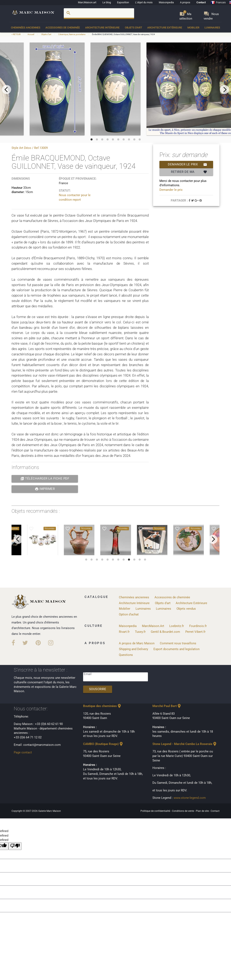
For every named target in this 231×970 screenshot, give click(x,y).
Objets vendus (186, 609)
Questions (126, 655)
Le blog (106, 2)
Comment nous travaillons (178, 643)
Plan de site (202, 811)
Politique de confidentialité (155, 811)
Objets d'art (133, 27)
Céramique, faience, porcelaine (72, 34)
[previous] (6, 89)
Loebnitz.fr (176, 626)
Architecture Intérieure (102, 27)
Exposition (123, 2)
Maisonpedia (166, 2)
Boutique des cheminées (102, 706)
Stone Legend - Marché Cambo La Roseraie (184, 744)
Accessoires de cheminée (62, 27)
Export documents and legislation (176, 649)
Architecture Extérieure (164, 27)
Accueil (31, 34)
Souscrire (97, 689)
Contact (201, 2)
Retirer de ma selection (189, 172)
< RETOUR (16, 34)
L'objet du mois (144, 2)
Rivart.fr (124, 632)
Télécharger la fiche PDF (44, 478)
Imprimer (45, 489)
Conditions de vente (183, 811)
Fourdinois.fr (198, 626)
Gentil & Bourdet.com (165, 632)
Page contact (23, 752)
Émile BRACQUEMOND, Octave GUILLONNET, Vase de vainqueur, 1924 (123, 34)
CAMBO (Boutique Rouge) (103, 744)
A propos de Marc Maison (136, 643)
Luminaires (212, 27)
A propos (185, 2)
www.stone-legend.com (190, 798)
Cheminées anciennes (25, 27)
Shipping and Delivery (133, 649)
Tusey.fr (140, 632)
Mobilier (193, 27)
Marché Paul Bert (167, 706)
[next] (224, 89)
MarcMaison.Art (153, 626)
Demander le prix (187, 164)
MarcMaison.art (87, 2)
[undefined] (15, 846)
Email (88, 674)
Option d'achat (129, 614)
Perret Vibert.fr (195, 632)
